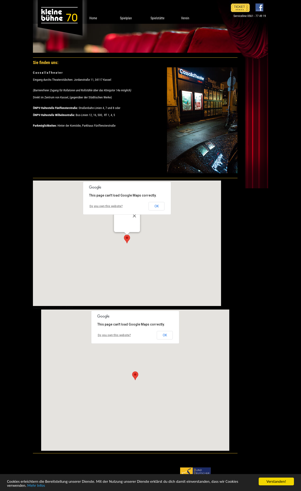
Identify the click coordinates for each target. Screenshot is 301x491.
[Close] (134, 215)
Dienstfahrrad (66, 308)
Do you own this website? (106, 206)
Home (93, 18)
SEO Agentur (50, 308)
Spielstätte (157, 18)
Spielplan (126, 18)
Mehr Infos (36, 485)
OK (156, 206)
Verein (185, 18)
